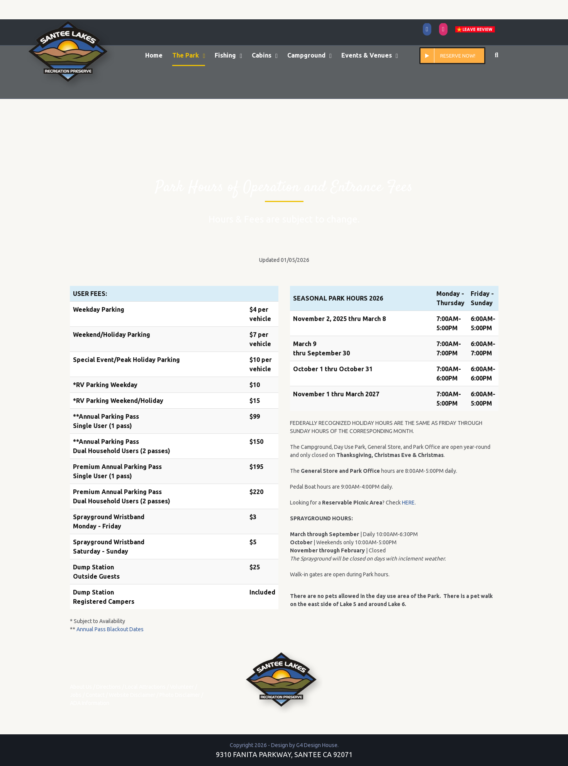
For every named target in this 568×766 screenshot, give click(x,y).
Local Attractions (145, 687)
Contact (95, 695)
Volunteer (182, 687)
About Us (81, 687)
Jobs (75, 695)
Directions (108, 687)
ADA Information (89, 703)
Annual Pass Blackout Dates (110, 629)
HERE (408, 502)
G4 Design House (316, 745)
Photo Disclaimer (179, 695)
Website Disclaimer (132, 695)
